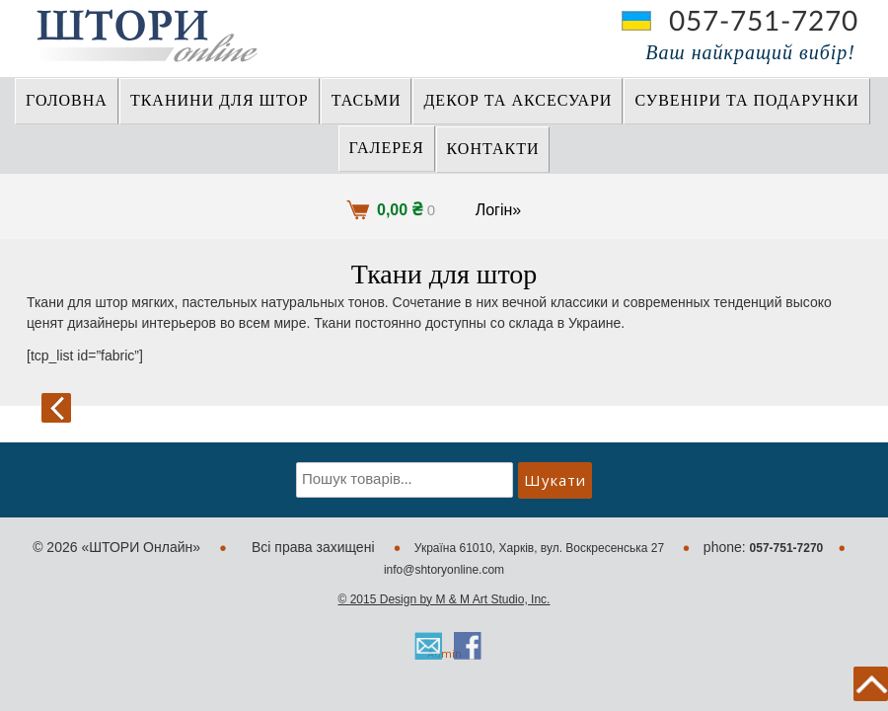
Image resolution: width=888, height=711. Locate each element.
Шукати (555, 480)
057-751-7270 (763, 22)
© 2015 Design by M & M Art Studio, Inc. (444, 599)
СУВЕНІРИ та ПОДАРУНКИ (746, 101)
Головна (67, 101)
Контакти (493, 149)
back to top (870, 684)
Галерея (386, 148)
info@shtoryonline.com (444, 570)
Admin (444, 653)
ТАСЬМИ (367, 101)
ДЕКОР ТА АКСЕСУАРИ (517, 101)
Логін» (499, 209)
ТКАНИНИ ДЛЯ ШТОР (219, 101)
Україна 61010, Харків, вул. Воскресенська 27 (541, 548)
